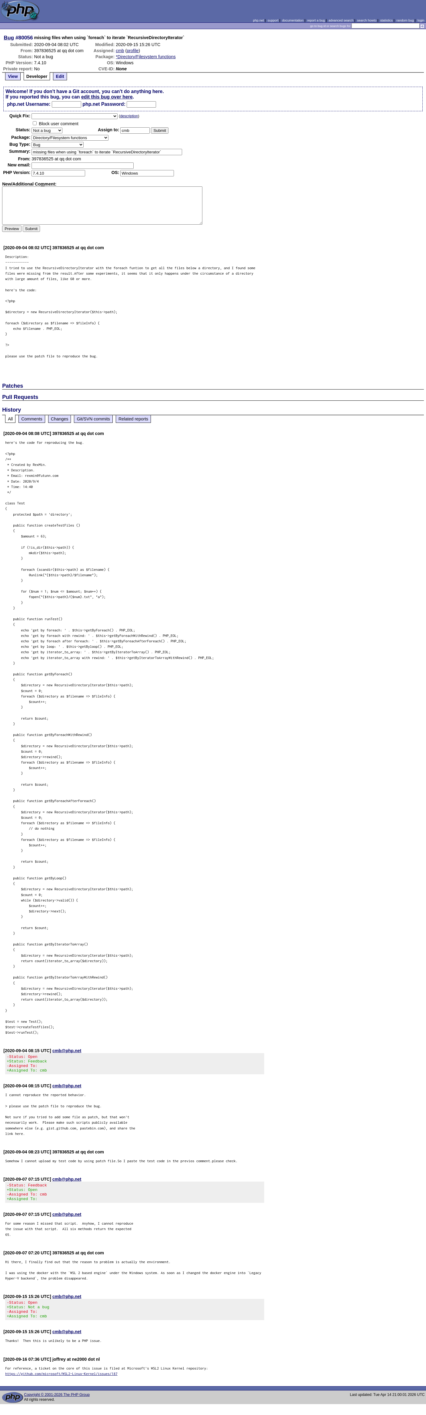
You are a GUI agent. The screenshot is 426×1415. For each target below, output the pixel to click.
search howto (366, 20)
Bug (9, 38)
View (13, 76)
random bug (405, 20)
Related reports (133, 418)
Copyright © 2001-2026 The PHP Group (57, 1405)
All (10, 418)
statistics (386, 20)
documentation (293, 20)
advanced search (340, 20)
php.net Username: (28, 104)
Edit (60, 76)
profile (132, 50)
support (273, 20)
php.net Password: (103, 104)
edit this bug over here (107, 96)
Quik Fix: (20, 115)
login (421, 20)
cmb (120, 50)
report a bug (316, 20)
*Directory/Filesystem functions (146, 56)
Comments (31, 418)
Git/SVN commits (93, 418)
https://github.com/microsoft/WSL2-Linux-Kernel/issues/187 (61, 1385)
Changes (59, 418)
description (129, 116)
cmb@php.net (67, 1050)
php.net (258, 20)
